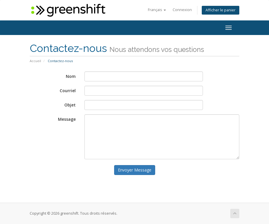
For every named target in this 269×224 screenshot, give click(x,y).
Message (67, 119)
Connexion (182, 9)
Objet (70, 105)
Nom (71, 76)
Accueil (35, 61)
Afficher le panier (221, 10)
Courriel (68, 90)
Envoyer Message (134, 170)
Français (157, 9)
